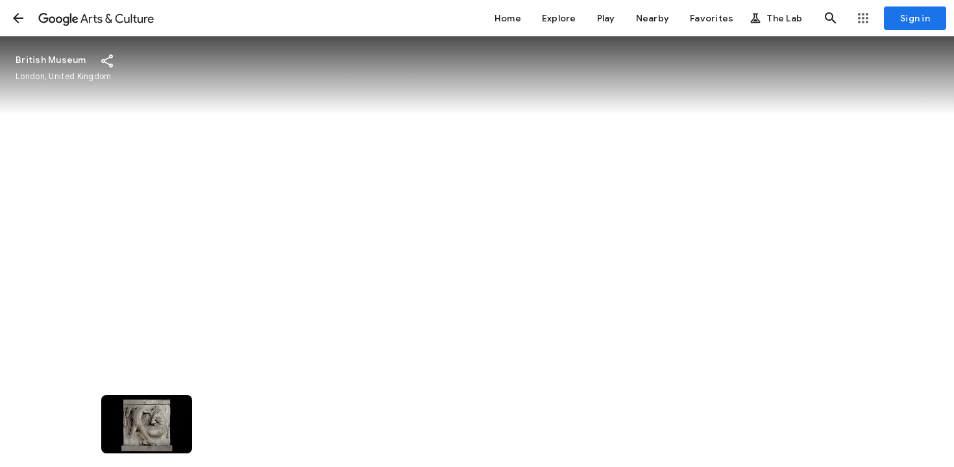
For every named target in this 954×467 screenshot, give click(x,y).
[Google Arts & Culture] (96, 18)
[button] (18, 18)
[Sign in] (915, 18)
